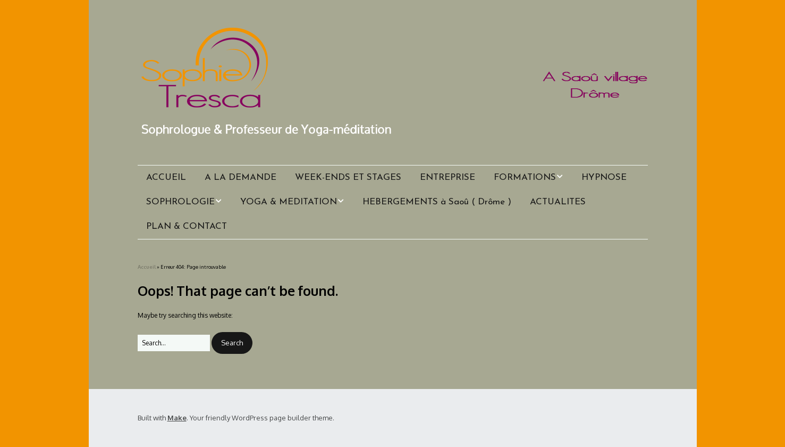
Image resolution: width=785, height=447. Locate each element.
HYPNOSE (604, 177)
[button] (232, 343)
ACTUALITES (558, 201)
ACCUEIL (166, 177)
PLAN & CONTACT (186, 226)
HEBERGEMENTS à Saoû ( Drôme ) (436, 201)
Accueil (147, 266)
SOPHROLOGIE (180, 201)
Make (177, 417)
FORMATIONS (525, 177)
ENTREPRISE (447, 177)
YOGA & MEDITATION (288, 201)
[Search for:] (174, 343)
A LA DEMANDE (240, 177)
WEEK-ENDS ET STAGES (348, 177)
